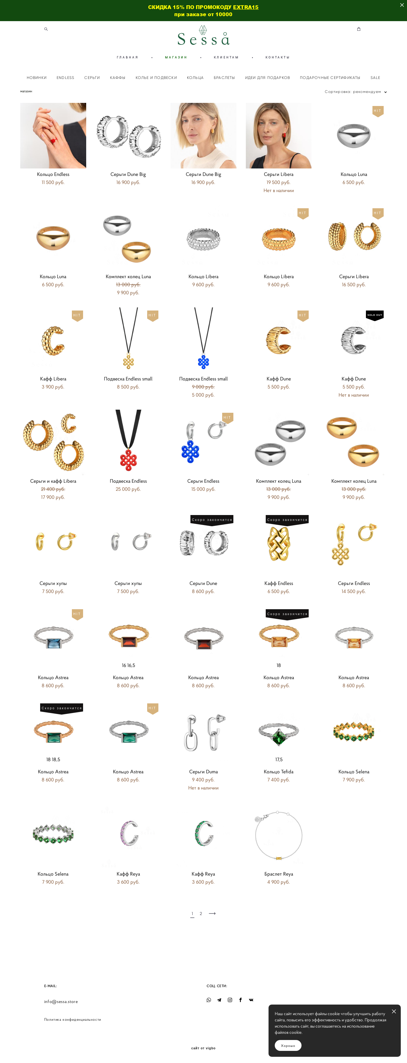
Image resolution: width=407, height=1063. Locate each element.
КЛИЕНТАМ (226, 57)
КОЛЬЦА (195, 77)
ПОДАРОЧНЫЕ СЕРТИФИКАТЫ (330, 77)
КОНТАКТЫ (277, 57)
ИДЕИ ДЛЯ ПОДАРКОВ (267, 77)
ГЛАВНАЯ (128, 57)
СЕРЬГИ (92, 77)
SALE (376, 77)
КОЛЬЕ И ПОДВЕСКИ (156, 77)
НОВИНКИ (37, 77)
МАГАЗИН (176, 57)
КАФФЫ (118, 77)
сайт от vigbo (203, 1048)
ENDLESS (65, 77)
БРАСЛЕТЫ (224, 77)
